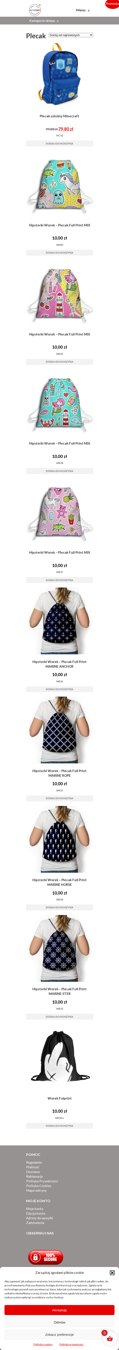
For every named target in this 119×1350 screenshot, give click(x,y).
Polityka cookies (43, 1344)
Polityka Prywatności (42, 1181)
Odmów (59, 1322)
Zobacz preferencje (59, 1334)
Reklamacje (34, 1176)
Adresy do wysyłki (39, 1218)
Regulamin (34, 1162)
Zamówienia (35, 1223)
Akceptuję (59, 1310)
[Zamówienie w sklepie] (71, 35)
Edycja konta (35, 1213)
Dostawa (33, 1172)
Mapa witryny (36, 1190)
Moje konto (34, 1209)
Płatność (33, 1167)
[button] (112, 1273)
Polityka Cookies (38, 1186)
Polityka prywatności (71, 1344)
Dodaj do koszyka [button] (59, 143)
